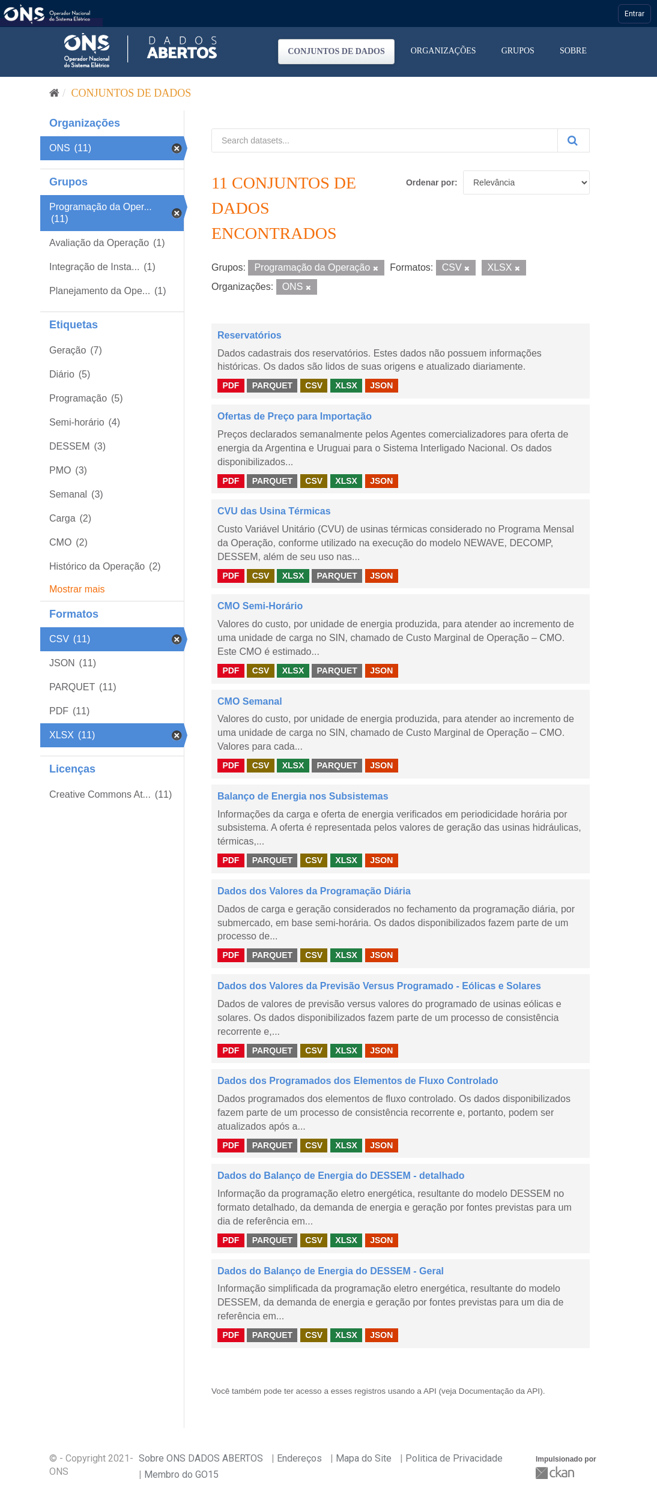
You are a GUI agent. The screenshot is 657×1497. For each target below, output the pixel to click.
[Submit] (573, 140)
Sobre (573, 50)
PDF (230, 385)
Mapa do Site (364, 1458)
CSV (313, 385)
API (430, 1391)
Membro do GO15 (181, 1474)
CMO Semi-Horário (260, 606)
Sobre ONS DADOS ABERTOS (201, 1458)
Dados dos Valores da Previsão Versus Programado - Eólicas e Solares (379, 986)
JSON (381, 385)
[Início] (54, 93)
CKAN (556, 1472)
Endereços (299, 1458)
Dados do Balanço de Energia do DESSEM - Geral (330, 1271)
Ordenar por (430, 182)
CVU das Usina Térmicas (274, 511)
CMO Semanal (249, 701)
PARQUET (272, 385)
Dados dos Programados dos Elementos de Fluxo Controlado (357, 1081)
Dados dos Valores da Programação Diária (314, 891)
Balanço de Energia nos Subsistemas (303, 796)
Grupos (517, 50)
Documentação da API (499, 1391)
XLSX (346, 385)
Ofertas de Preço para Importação (294, 416)
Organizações (443, 50)
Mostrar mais (76, 589)
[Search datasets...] (384, 140)
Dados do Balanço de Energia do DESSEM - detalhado (341, 1175)
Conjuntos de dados (336, 51)
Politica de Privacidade (454, 1458)
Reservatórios (249, 335)
